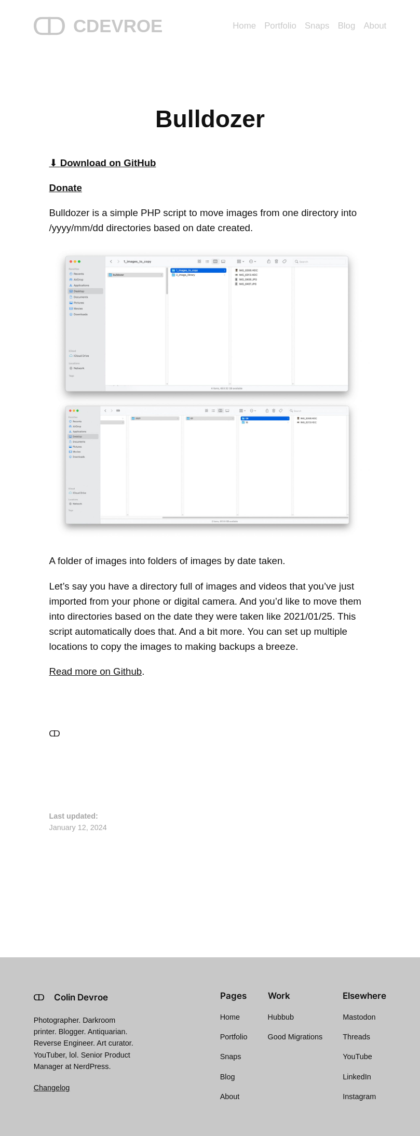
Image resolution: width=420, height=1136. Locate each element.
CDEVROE (117, 26)
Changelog (52, 1088)
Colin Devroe (81, 997)
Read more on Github (95, 671)
